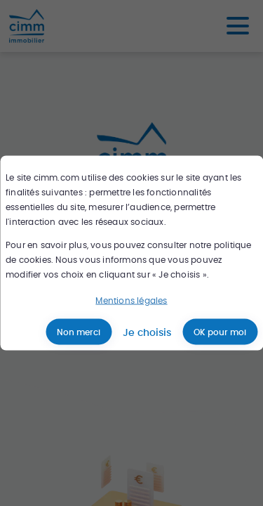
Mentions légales (131, 300)
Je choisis (147, 332)
